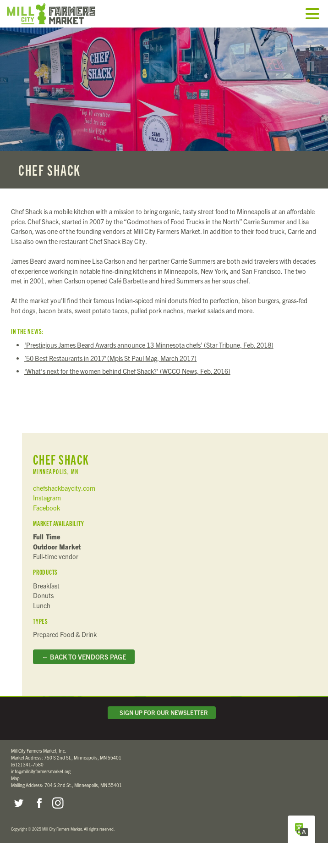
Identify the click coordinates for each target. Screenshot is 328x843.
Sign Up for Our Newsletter (161, 712)
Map (15, 778)
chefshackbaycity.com (64, 488)
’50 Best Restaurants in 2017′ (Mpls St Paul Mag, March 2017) (110, 358)
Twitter (18, 803)
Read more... (164, 108)
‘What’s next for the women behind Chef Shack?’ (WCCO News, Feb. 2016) (127, 371)
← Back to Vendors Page (84, 657)
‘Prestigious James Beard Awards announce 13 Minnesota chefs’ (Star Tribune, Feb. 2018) (148, 345)
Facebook (46, 508)
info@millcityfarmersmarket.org (41, 771)
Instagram (47, 498)
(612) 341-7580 (27, 764)
